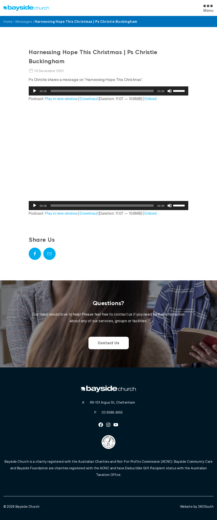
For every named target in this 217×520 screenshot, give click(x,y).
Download (89, 98)
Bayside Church (28, 506)
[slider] (102, 91)
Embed (151, 98)
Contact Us (108, 343)
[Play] (34, 91)
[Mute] (169, 91)
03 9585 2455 (112, 412)
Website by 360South (197, 506)
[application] (108, 90)
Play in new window (61, 98)
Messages (24, 21)
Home (8, 21)
